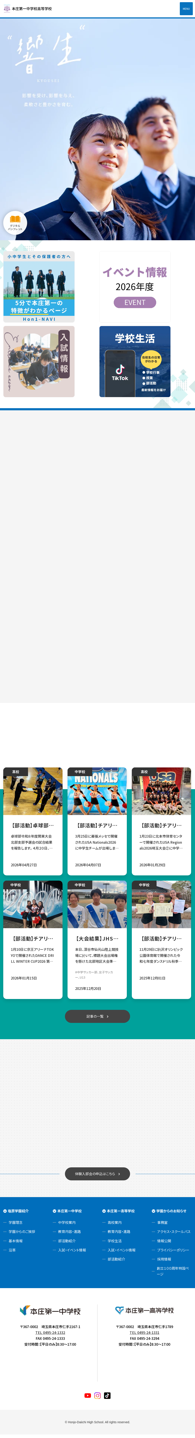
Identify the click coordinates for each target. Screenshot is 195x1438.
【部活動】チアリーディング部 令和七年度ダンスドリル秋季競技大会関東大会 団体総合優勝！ (162, 941)
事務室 (162, 1225)
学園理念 (16, 1225)
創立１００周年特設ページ (173, 1274)
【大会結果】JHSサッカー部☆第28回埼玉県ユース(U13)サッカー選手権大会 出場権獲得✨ (97, 941)
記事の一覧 (95, 1019)
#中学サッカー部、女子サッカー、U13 (94, 978)
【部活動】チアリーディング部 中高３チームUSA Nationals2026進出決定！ (162, 828)
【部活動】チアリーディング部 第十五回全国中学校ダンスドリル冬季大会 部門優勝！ (33, 941)
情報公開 (164, 1244)
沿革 (12, 1253)
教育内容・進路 (69, 1235)
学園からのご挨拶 (22, 1235)
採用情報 (164, 1262)
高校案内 (115, 1225)
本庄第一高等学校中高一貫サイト (30, 8)
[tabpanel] (97, 128)
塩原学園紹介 (18, 1214)
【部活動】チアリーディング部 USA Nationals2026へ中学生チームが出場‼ (97, 828)
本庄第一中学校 (69, 1214)
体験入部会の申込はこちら (95, 1177)
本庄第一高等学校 (121, 1214)
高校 (15, 774)
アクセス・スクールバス (173, 1235)
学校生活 (115, 1244)
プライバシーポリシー (173, 1253)
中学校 (80, 774)
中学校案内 (67, 1225)
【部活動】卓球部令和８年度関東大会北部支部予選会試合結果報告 (33, 828)
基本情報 (16, 1244)
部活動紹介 (67, 1244)
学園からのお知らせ (171, 1214)
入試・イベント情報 (72, 1253)
